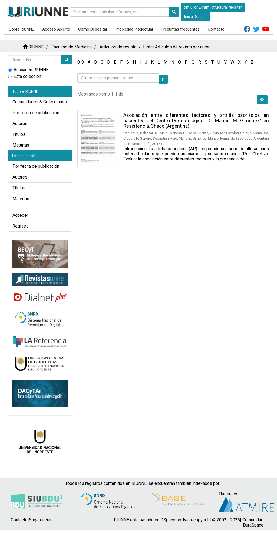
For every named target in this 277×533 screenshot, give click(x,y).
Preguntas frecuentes (180, 29)
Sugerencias (40, 519)
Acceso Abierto (56, 29)
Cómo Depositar (92, 29)
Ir (163, 79)
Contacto (216, 29)
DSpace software (176, 519)
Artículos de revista (118, 47)
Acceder (20, 215)
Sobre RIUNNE (21, 29)
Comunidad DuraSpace (252, 522)
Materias (20, 145)
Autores (19, 123)
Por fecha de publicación (35, 112)
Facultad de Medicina (71, 47)
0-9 (80, 62)
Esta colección (24, 76)
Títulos (18, 134)
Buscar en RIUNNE (28, 69)
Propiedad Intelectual (134, 29)
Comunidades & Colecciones (39, 101)
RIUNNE (36, 47)
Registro (20, 226)
